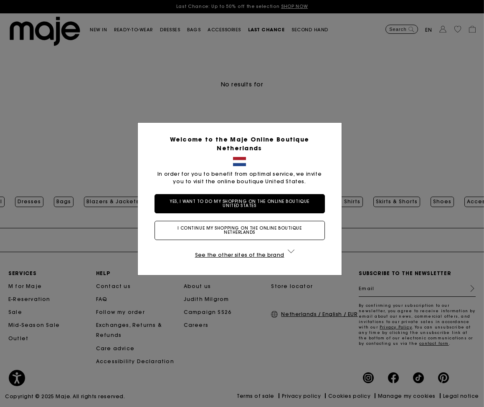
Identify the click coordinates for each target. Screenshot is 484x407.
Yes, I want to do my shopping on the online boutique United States (242, 203)
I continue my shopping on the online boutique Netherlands (242, 230)
